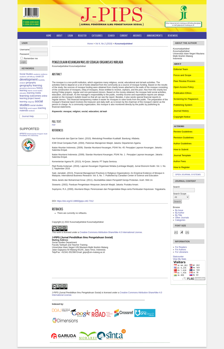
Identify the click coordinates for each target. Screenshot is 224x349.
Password (24, 54)
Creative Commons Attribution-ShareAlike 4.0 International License (111, 232)
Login (70, 35)
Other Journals (182, 217)
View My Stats (179, 259)
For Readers (181, 247)
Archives (137, 35)
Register (82, 35)
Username (24, 49)
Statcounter (178, 256)
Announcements (155, 35)
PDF (53, 125)
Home (48, 35)
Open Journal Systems (188, 174)
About (59, 35)
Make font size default (181, 232)
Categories (180, 220)
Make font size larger (187, 232)
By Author (179, 213)
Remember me (31, 58)
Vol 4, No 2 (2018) (103, 43)
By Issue (179, 210)
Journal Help (28, 116)
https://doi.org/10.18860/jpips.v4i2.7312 (75, 201)
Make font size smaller (176, 232)
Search (111, 35)
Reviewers (173, 35)
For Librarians (181, 252)
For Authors (180, 249)
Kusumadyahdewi (123, 43)
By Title (178, 215)
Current (124, 35)
